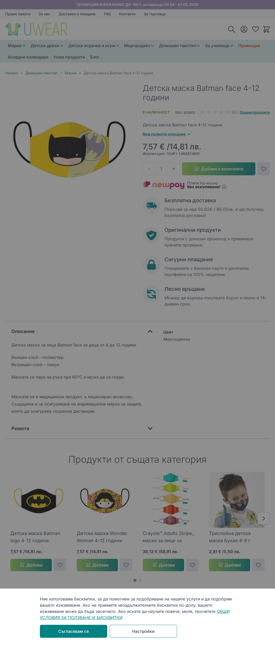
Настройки (143, 631)
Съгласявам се (73, 631)
